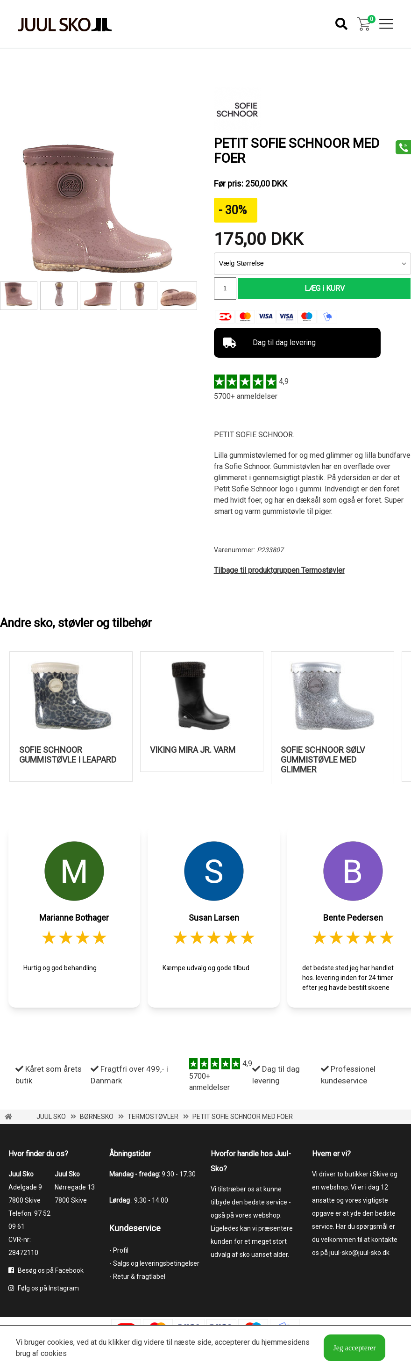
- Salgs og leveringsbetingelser (154, 1264)
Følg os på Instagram (43, 1289)
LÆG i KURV (325, 288)
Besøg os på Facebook (46, 1271)
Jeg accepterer (354, 1348)
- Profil (118, 1251)
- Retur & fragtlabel (137, 1277)
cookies (60, 1342)
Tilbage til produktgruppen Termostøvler (279, 571)
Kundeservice (135, 1229)
